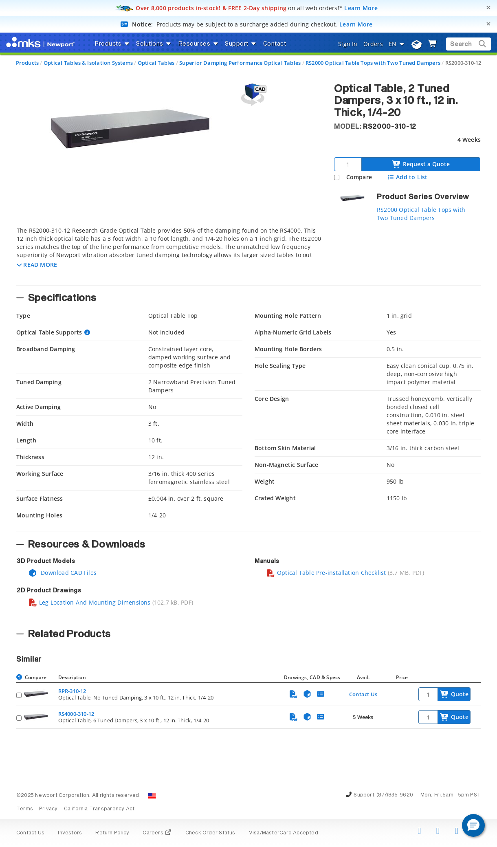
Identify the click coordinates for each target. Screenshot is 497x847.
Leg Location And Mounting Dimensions (89, 602)
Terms (24, 809)
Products (27, 62)
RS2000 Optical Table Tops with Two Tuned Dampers (373, 62)
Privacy (48, 809)
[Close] (488, 7)
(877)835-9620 (394, 795)
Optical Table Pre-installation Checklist (326, 572)
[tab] (169, 253)
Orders (373, 44)
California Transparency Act (99, 809)
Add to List (407, 177)
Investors (70, 833)
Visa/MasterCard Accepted (283, 833)
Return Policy (112, 833)
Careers (157, 833)
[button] (37, 264)
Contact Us (363, 694)
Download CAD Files (62, 572)
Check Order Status (210, 833)
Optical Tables (156, 62)
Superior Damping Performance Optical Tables (240, 62)
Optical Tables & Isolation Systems (88, 62)
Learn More (361, 8)
